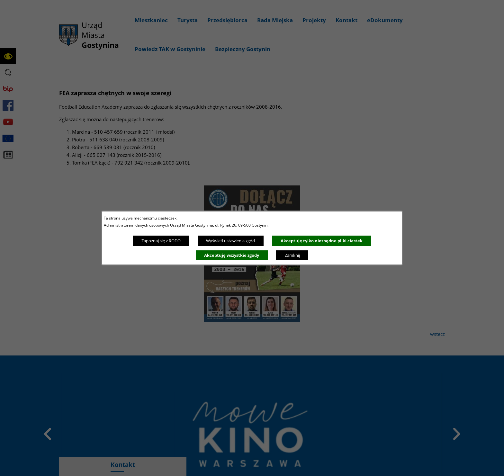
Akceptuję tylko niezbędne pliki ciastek (322, 241)
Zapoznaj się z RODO (161, 241)
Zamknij (292, 255)
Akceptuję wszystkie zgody (231, 255)
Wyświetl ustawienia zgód (230, 241)
